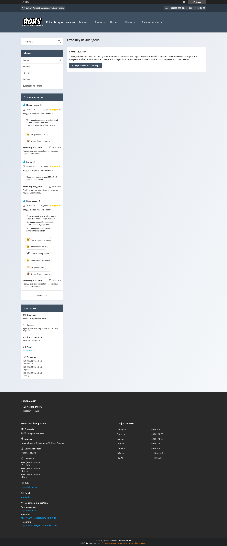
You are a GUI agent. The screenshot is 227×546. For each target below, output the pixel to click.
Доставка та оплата (32, 86)
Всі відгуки (42, 295)
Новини (26, 66)
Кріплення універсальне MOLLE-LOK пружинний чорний (42, 178)
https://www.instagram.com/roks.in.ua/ (39, 525)
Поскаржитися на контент (112, 543)
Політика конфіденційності (135, 543)
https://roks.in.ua (28, 510)
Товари (98, 22)
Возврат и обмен (31, 411)
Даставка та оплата (152, 22)
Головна (83, 22)
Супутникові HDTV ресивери (86, 66)
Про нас (114, 22)
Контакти (130, 22)
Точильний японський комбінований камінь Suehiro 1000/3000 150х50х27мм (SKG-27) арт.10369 (42, 122)
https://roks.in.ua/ (29, 487)
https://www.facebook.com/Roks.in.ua (38, 518)
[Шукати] (59, 41)
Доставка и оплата (32, 407)
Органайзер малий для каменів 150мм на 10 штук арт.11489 (40, 223)
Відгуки (26, 79)
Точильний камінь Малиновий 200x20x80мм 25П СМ (39, 229)
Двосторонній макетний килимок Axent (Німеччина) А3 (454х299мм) (41, 217)
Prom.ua (127, 541)
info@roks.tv (29, 350)
